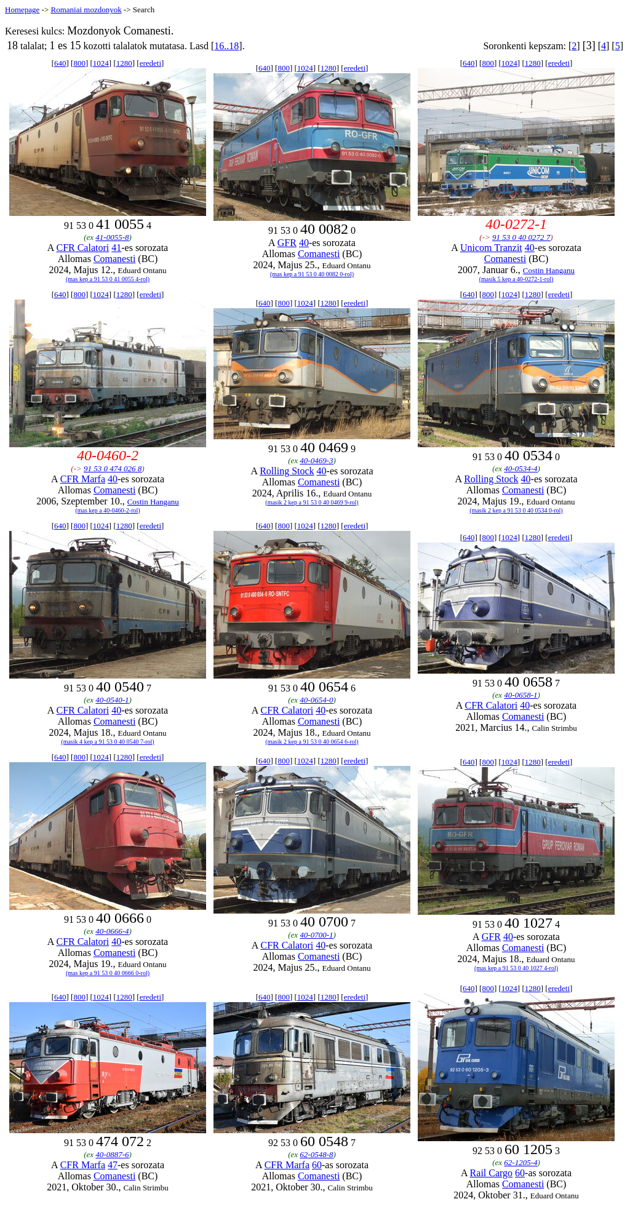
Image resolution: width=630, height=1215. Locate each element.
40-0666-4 (112, 931)
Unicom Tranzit (491, 247)
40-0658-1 (520, 694)
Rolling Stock (287, 471)
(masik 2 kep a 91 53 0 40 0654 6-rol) (311, 741)
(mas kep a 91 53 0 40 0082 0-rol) (312, 274)
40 (304, 242)
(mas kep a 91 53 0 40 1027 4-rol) (516, 968)
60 (317, 1165)
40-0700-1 (316, 934)
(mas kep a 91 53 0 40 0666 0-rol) (108, 973)
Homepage (22, 9)
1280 (124, 63)
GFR (287, 242)
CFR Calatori (82, 247)
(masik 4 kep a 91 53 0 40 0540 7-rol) (107, 741)
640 (60, 63)
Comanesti (114, 258)
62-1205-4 (520, 1162)
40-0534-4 (520, 468)
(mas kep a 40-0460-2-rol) (107, 510)
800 (79, 63)
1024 (101, 63)
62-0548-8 (316, 1154)
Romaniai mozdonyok (85, 9)
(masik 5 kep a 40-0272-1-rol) (516, 279)
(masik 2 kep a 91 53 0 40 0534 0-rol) (515, 510)
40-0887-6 (112, 1154)
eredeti (150, 63)
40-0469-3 (316, 460)
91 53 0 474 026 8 (113, 468)
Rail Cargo (491, 1173)
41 (116, 247)
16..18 (226, 46)
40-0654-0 (316, 699)
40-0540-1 (112, 699)
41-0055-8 (112, 237)
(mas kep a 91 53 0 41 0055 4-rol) (108, 279)
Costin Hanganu (549, 270)
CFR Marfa (82, 479)
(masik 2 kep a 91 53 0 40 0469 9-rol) (311, 502)
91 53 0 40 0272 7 (521, 237)
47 (113, 1165)
